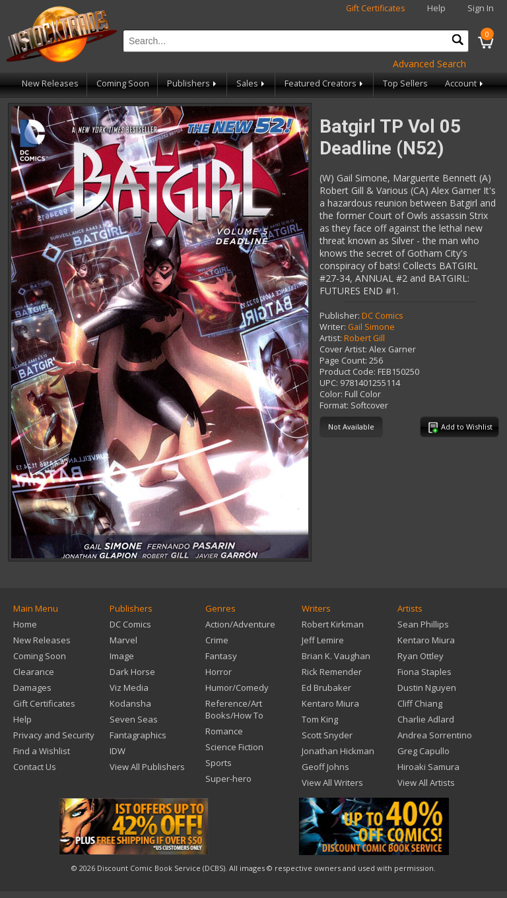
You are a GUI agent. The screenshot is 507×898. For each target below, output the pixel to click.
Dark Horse (132, 672)
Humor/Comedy (237, 687)
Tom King (320, 719)
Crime (216, 640)
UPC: (329, 383)
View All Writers (332, 782)
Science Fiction (234, 747)
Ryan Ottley (420, 656)
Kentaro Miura (330, 703)
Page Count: (343, 360)
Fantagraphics (138, 735)
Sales (251, 83)
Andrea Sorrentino (434, 735)
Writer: (333, 327)
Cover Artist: (343, 349)
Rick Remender (332, 672)
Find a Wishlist (41, 751)
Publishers (193, 83)
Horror (218, 672)
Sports (218, 763)
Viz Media (129, 687)
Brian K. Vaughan (336, 656)
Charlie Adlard (425, 719)
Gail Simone (371, 327)
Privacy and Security (53, 735)
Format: (334, 405)
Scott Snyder (327, 735)
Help (436, 8)
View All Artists (426, 782)
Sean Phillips (423, 624)
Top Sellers (405, 83)
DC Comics (382, 315)
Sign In (480, 8)
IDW (117, 751)
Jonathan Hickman (338, 751)
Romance (224, 731)
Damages (32, 687)
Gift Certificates (375, 8)
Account (465, 83)
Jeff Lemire (323, 640)
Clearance (33, 672)
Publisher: (340, 315)
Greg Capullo (423, 751)
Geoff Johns (325, 767)
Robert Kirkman (333, 624)
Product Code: (348, 371)
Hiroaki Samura (428, 767)
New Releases (50, 83)
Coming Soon (122, 83)
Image (122, 656)
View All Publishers (147, 767)
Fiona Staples (424, 672)
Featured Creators (325, 83)
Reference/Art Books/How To (234, 709)
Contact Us (34, 767)
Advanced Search (429, 63)
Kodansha (130, 703)
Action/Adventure (240, 624)
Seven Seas (134, 719)
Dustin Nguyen (426, 687)
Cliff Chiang (419, 703)
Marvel (123, 640)
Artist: (331, 338)
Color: (331, 394)
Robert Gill (364, 338)
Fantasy (221, 656)
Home (25, 624)
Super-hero (228, 779)
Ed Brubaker (326, 687)
